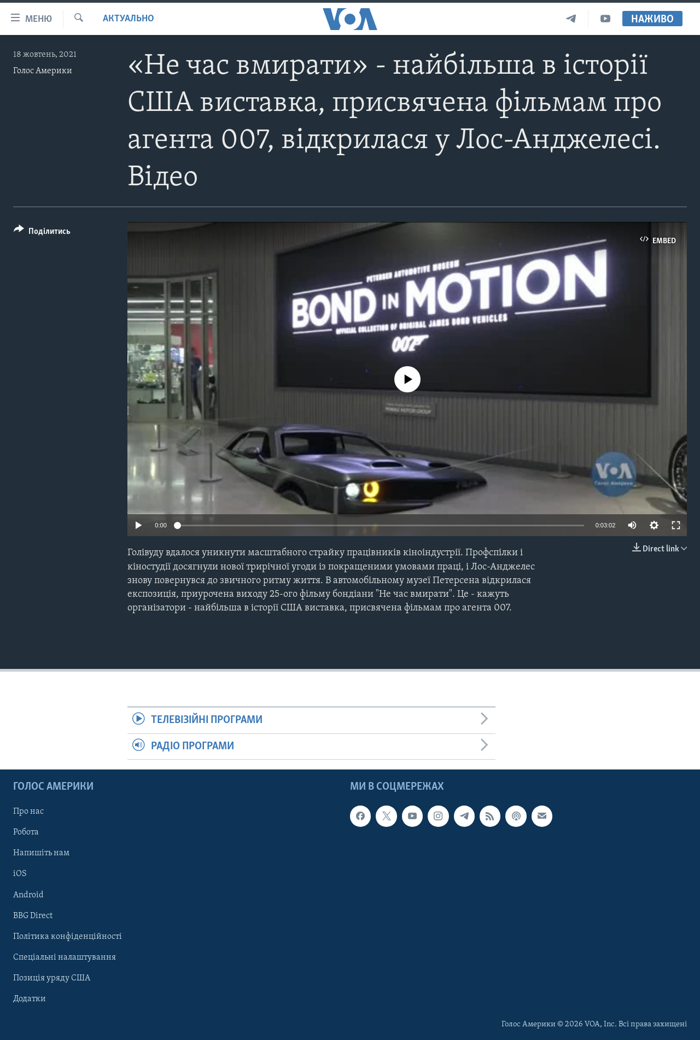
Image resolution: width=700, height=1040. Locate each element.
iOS (20, 873)
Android (28, 895)
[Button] (42, 233)
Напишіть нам (41, 853)
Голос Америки (42, 71)
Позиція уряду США (51, 978)
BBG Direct (32, 916)
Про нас (28, 811)
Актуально (128, 19)
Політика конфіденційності (67, 936)
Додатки (29, 999)
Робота (26, 832)
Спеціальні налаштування (64, 957)
